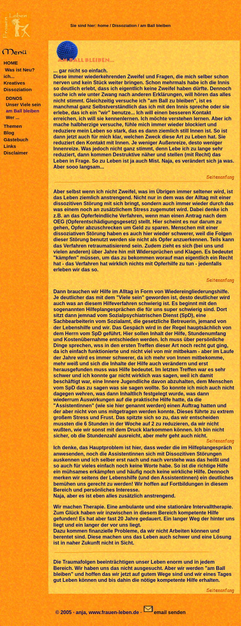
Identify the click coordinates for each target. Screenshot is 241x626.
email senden (164, 612)
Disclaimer (16, 152)
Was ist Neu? (19, 69)
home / (104, 25)
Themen (13, 126)
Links (10, 146)
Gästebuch (16, 139)
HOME (11, 62)
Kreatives (14, 83)
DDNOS (14, 98)
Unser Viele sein (23, 104)
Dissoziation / (126, 25)
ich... (9, 76)
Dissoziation (18, 89)
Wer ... (12, 117)
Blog (9, 132)
